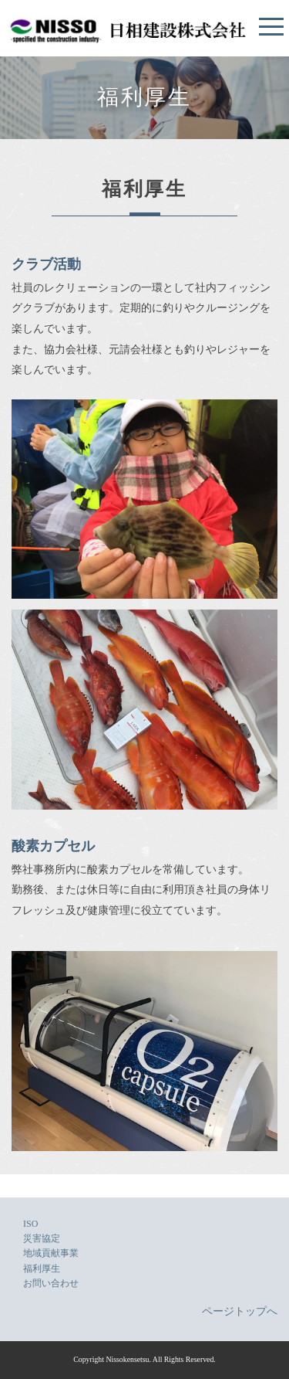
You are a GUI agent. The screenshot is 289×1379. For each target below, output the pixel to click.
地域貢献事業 (51, 1253)
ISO (30, 1223)
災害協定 (41, 1238)
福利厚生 (41, 1268)
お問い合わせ (51, 1283)
